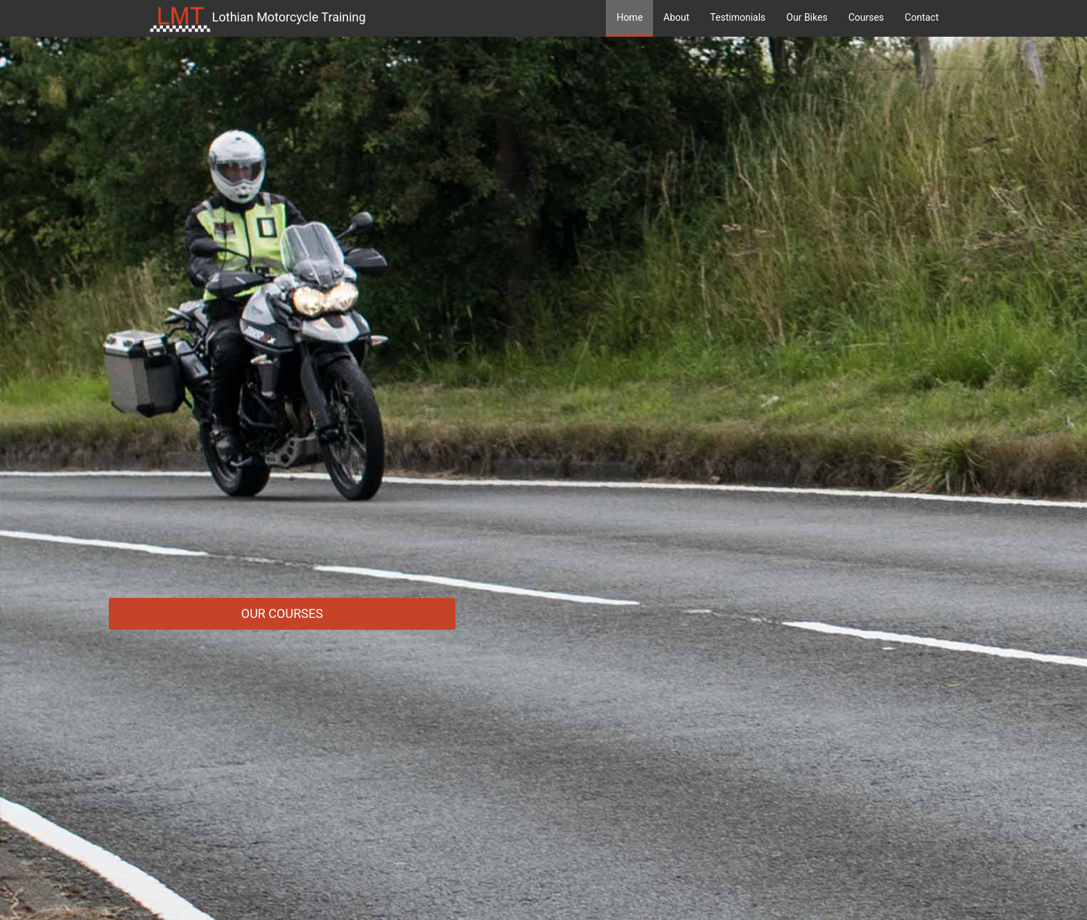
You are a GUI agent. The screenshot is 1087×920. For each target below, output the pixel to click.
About (676, 17)
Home (629, 17)
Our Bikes (806, 17)
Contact (922, 17)
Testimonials (737, 17)
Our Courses (282, 613)
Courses (866, 17)
